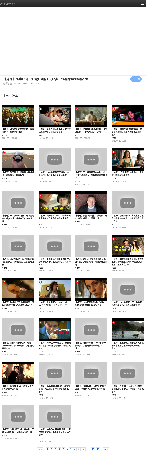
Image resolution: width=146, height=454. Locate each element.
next (106, 449)
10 (83, 449)
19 (98, 449)
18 (93, 449)
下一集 (136, 79)
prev (40, 449)
